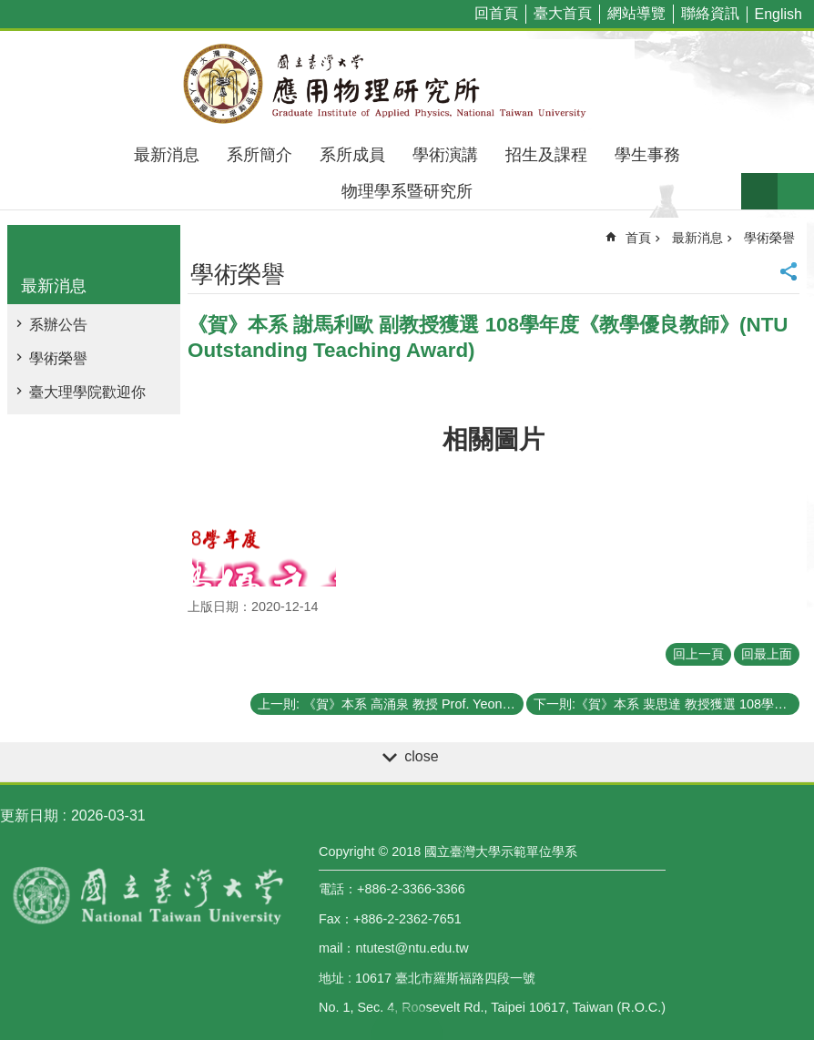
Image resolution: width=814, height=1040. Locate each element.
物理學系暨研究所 (407, 191)
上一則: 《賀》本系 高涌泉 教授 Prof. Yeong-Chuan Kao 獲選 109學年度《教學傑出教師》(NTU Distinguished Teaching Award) (391, 704)
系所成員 (352, 155)
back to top (407, 1022)
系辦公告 (58, 324)
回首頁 (496, 13)
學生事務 (647, 155)
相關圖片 (493, 439)
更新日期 (29, 815)
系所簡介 (259, 155)
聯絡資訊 (710, 13)
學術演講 (445, 155)
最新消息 (166, 155)
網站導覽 (636, 13)
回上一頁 (698, 654)
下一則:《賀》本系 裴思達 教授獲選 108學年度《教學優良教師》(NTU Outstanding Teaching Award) (666, 704)
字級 (759, 191)
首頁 (638, 237)
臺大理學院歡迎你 (87, 392)
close (421, 756)
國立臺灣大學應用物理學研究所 (407, 83)
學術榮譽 (58, 358)
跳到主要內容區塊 (9, 9)
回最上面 (766, 654)
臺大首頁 (563, 13)
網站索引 (796, 191)
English (778, 14)
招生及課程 (546, 155)
